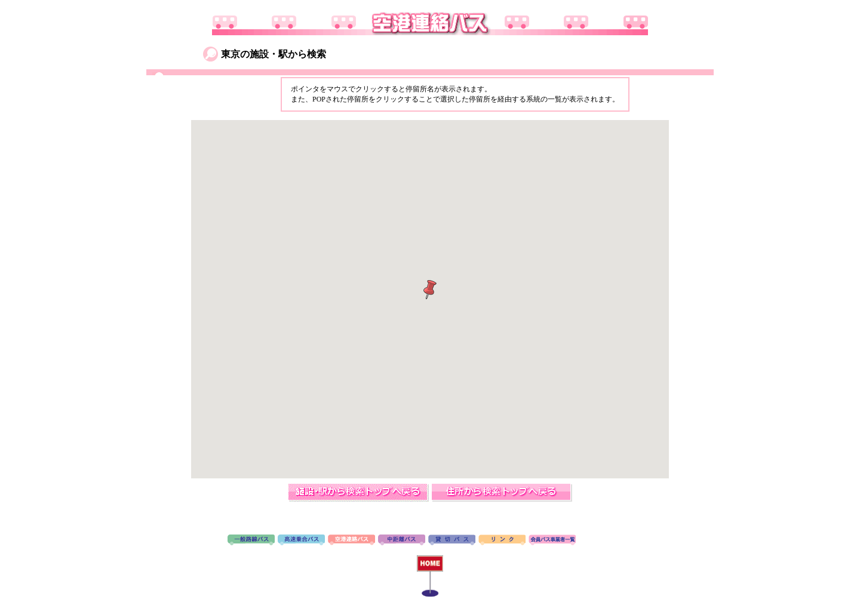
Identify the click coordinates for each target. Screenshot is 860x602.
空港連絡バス (351, 540)
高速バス (301, 540)
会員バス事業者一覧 (552, 540)
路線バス (251, 540)
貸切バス (451, 540)
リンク (502, 540)
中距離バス (401, 540)
